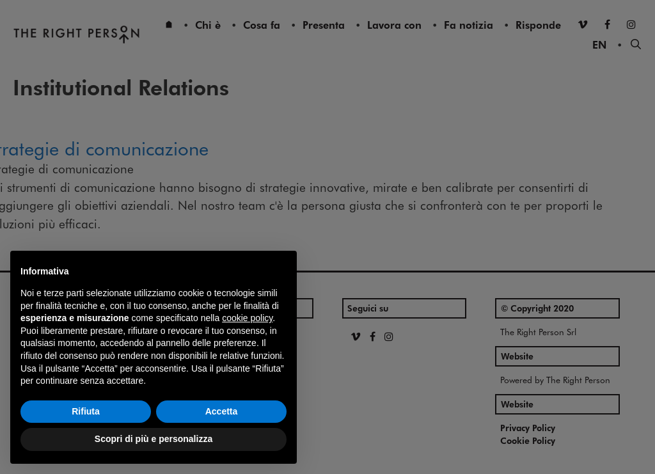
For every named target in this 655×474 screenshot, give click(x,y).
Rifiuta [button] (86, 411)
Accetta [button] (221, 411)
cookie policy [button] (247, 318)
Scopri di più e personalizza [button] (153, 439)
